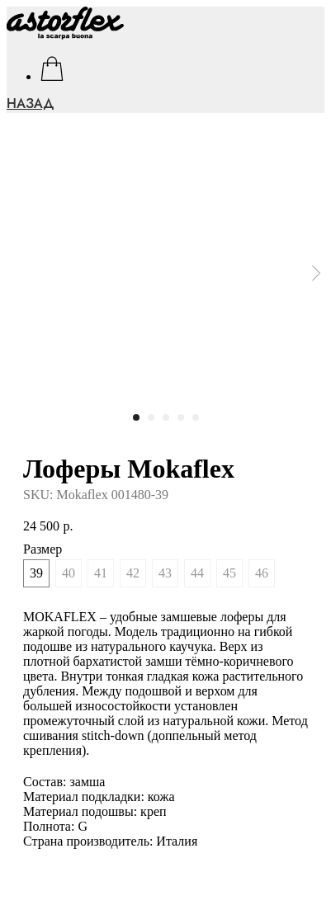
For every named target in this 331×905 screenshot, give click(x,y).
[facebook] (52, 68)
